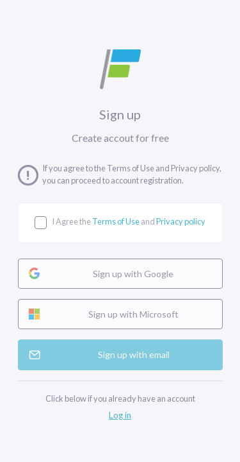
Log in (120, 415)
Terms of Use (116, 221)
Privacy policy (180, 221)
